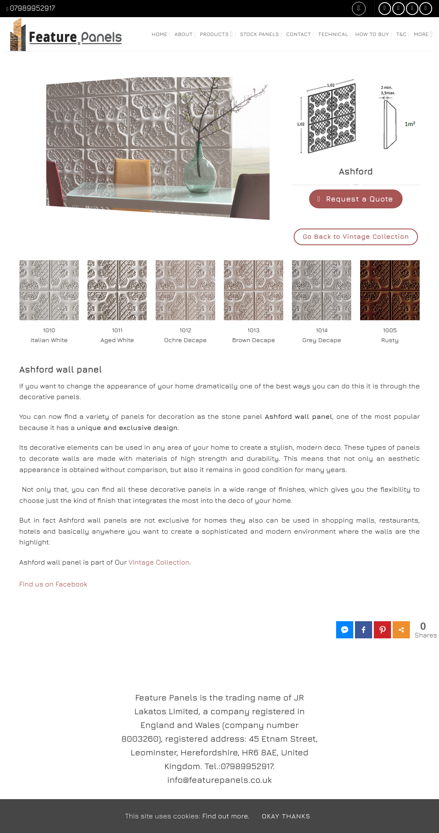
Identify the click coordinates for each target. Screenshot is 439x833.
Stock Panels (259, 34)
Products (216, 34)
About (183, 34)
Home (159, 34)
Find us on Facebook (53, 584)
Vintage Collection (159, 562)
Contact (298, 34)
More (423, 34)
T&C (401, 34)
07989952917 (32, 8)
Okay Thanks (286, 816)
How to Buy (372, 34)
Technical (333, 34)
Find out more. (226, 816)
